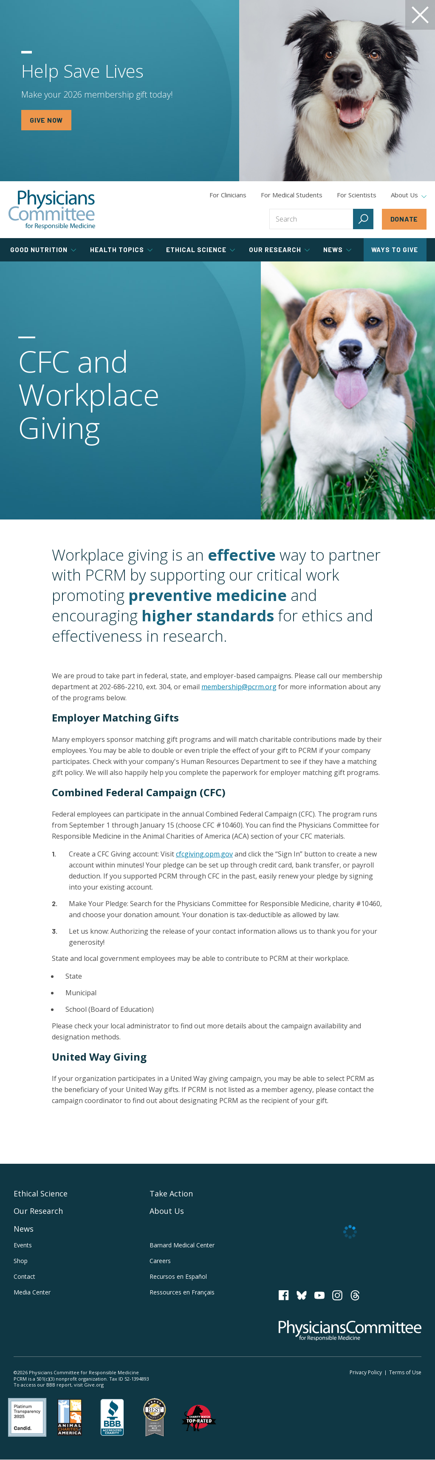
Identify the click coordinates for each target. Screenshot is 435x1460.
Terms (405, 1372)
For (291, 195)
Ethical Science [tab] (200, 249)
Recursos (178, 1276)
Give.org (94, 1384)
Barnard (182, 1245)
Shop (21, 1261)
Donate (404, 219)
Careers (160, 1261)
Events (23, 1245)
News (24, 1229)
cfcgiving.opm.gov (204, 854)
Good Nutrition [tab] (43, 249)
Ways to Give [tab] (394, 249)
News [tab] (337, 249)
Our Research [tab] (279, 249)
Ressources (182, 1292)
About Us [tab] (409, 195)
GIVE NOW (46, 120)
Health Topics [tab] (121, 249)
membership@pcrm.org (239, 686)
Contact (24, 1276)
